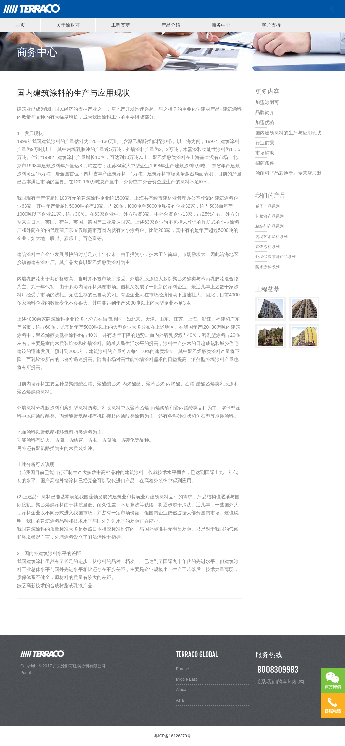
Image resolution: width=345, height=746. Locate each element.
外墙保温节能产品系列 (275, 256)
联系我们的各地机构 (279, 681)
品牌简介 (264, 112)
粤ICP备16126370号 (172, 736)
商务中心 (221, 25)
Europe (182, 669)
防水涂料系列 (267, 266)
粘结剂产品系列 (269, 226)
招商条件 (264, 163)
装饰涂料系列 (267, 246)
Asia (180, 700)
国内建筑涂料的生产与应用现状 (288, 132)
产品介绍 (170, 25)
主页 (20, 25)
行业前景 (264, 142)
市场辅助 (264, 152)
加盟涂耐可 (267, 102)
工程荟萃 (120, 25)
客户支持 (271, 25)
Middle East (186, 679)
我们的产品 (270, 195)
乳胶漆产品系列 (269, 216)
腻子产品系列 (267, 206)
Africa (181, 689)
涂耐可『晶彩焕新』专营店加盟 (288, 173)
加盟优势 (264, 122)
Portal (25, 672)
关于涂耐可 (68, 25)
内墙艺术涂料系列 (271, 236)
